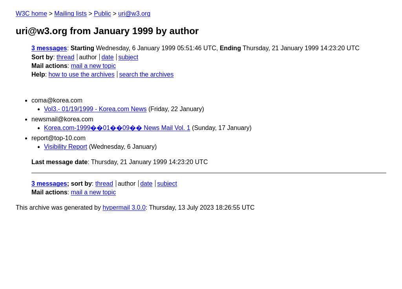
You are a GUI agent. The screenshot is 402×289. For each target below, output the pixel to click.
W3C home (31, 13)
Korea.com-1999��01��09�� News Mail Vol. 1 (117, 127)
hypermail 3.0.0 (123, 207)
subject (128, 57)
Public (102, 13)
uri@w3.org (134, 13)
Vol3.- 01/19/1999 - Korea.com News (95, 109)
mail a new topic (93, 65)
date (107, 57)
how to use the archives (82, 74)
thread (65, 57)
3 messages (49, 48)
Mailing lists (70, 13)
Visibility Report (65, 146)
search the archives (146, 74)
